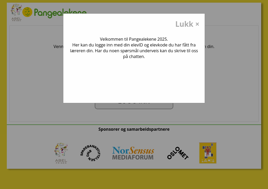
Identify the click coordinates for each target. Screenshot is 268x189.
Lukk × (187, 24)
